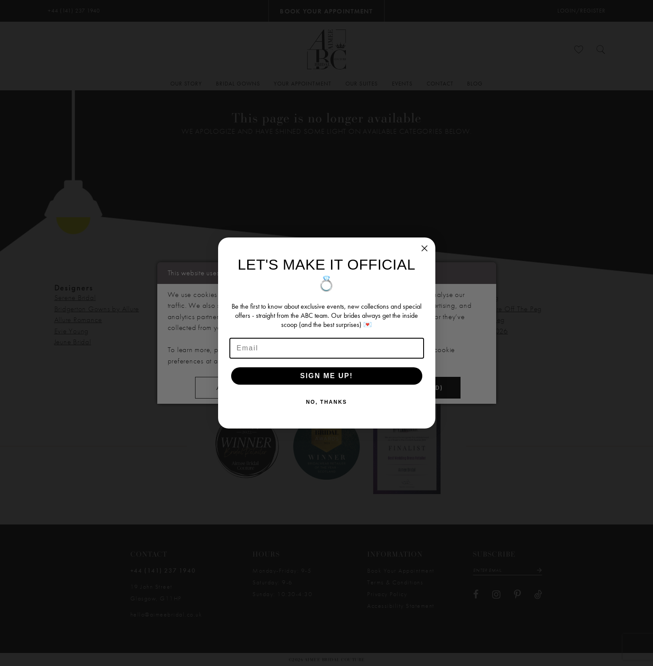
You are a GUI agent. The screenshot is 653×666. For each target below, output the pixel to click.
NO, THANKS (326, 402)
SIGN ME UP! (326, 375)
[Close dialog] (424, 248)
